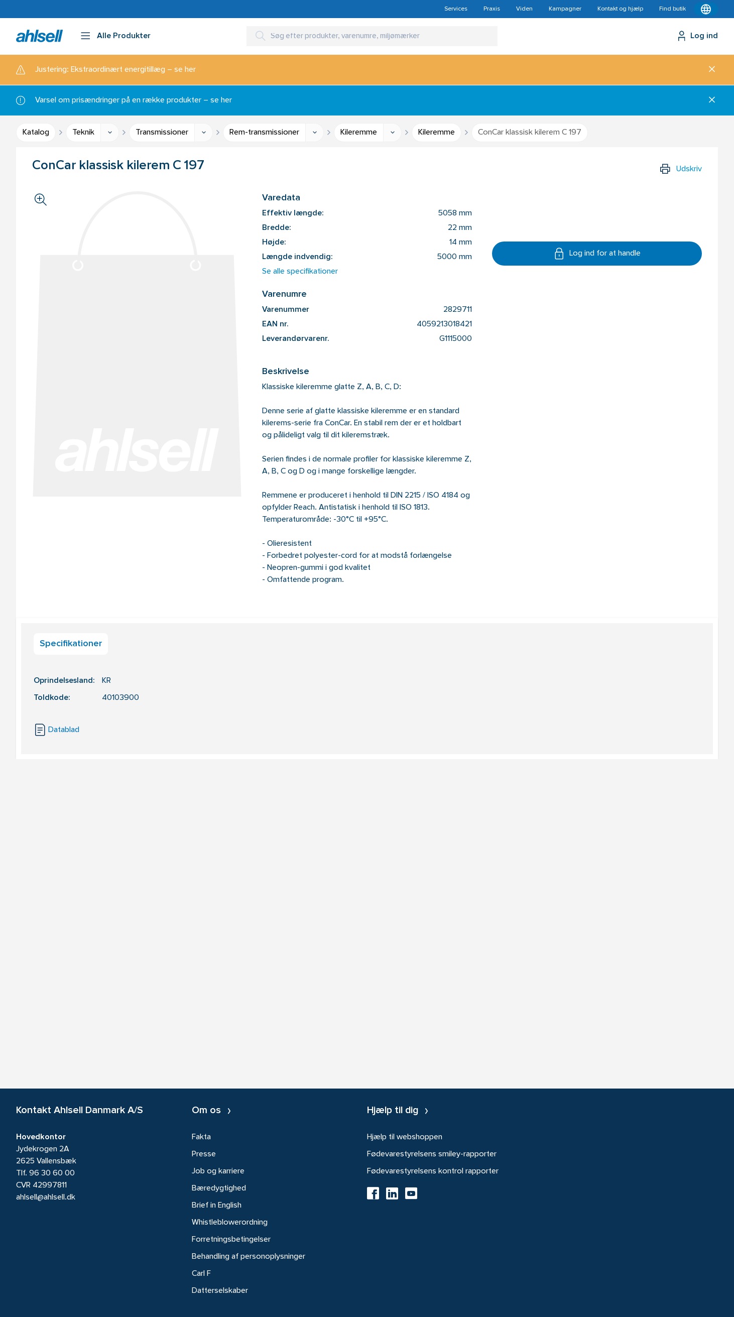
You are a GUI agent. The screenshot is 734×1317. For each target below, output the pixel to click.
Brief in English (216, 1205)
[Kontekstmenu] (706, 9)
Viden (524, 9)
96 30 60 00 (52, 1173)
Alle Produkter (124, 36)
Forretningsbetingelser (231, 1239)
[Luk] (708, 69)
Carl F (201, 1273)
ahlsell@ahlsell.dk (45, 1197)
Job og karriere (218, 1171)
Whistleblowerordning (230, 1222)
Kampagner (565, 9)
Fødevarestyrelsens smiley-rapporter (432, 1154)
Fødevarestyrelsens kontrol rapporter (433, 1171)
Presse (204, 1154)
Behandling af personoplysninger (248, 1256)
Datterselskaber (220, 1290)
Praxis (491, 9)
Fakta (201, 1137)
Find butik (672, 9)
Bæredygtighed (219, 1188)
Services (455, 9)
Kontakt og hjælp (620, 9)
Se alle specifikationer (300, 271)
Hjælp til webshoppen (404, 1137)
